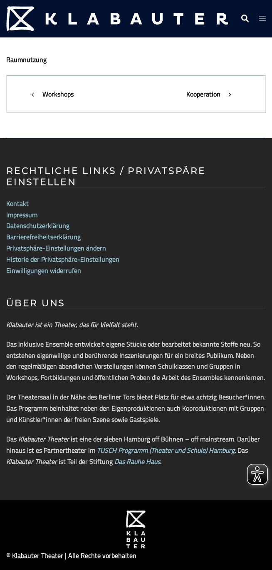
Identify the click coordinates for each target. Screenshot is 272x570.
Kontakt (17, 203)
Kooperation (203, 94)
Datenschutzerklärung (37, 225)
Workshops (58, 94)
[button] (244, 19)
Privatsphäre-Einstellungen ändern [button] (56, 248)
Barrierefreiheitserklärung (43, 237)
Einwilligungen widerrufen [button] (43, 270)
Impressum (21, 215)
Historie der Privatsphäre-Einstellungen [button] (62, 259)
